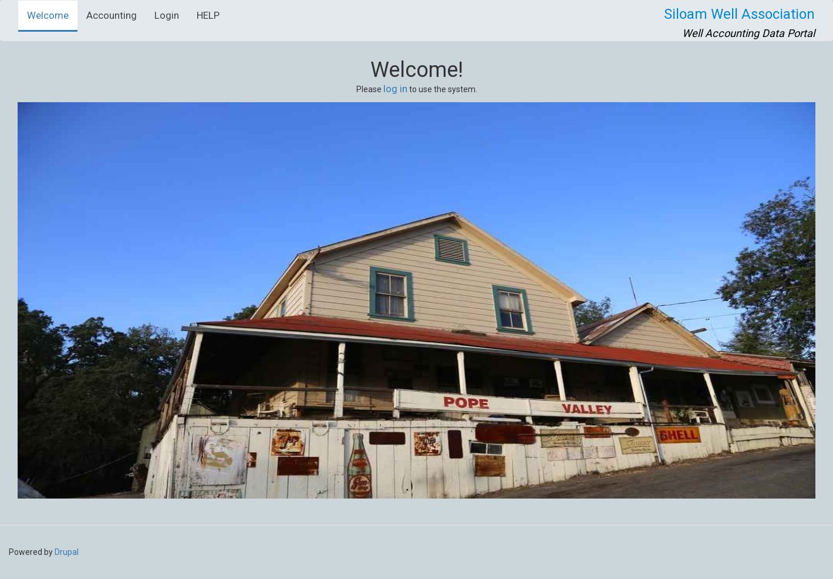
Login (166, 15)
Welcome (48, 15)
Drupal (67, 552)
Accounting (111, 15)
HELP (208, 15)
